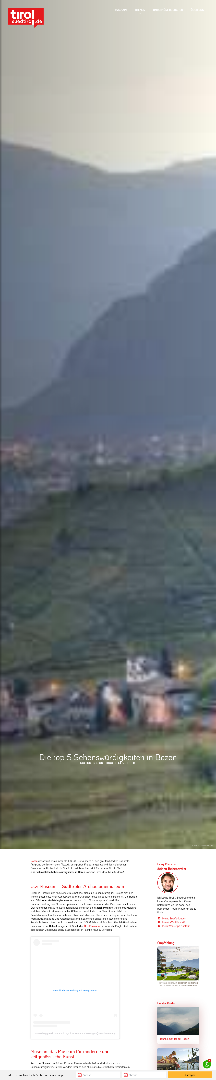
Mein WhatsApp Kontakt (176, 926)
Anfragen (190, 1075)
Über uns (197, 10)
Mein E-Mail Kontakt (173, 922)
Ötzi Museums (92, 926)
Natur (98, 763)
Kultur (85, 763)
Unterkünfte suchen (168, 10)
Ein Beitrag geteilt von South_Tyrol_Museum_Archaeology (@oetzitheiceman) (75, 1033)
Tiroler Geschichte (120, 763)
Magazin (121, 10)
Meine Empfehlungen (174, 918)
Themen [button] (140, 10)
